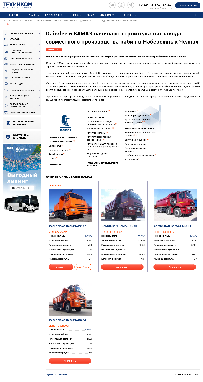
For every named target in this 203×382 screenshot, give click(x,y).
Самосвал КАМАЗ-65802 (68, 320)
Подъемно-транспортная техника (18, 51)
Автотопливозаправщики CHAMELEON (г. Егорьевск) (102, 123)
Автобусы (11, 39)
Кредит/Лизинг (83, 267)
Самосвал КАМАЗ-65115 (68, 226)
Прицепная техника (16, 78)
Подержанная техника (19, 112)
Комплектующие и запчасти (16, 97)
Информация (107, 15)
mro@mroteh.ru (163, 8)
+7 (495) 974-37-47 (155, 5)
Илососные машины (136, 144)
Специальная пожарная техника (19, 71)
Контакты (128, 15)
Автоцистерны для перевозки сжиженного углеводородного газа (103, 146)
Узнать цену (122, 267)
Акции (90, 15)
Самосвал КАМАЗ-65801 (172, 226)
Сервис (75, 15)
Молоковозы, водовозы (100, 128)
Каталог (32, 15)
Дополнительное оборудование (15, 105)
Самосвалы (56, 146)
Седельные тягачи (60, 150)
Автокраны (131, 111)
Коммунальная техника (19, 64)
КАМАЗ (88, 236)
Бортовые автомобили (62, 141)
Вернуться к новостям (56, 375)
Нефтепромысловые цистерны (97, 155)
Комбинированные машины (140, 155)
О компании (12, 15)
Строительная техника (18, 58)
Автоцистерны (14, 45)
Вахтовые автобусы (98, 111)
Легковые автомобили (18, 90)
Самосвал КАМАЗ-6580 (119, 226)
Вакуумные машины (137, 140)
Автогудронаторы (97, 133)
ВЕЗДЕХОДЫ (13, 83)
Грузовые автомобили (18, 33)
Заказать (61, 267)
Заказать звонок (188, 5)
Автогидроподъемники (138, 115)
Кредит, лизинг (53, 15)
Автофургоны (57, 154)
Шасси (54, 158)
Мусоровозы (133, 159)
